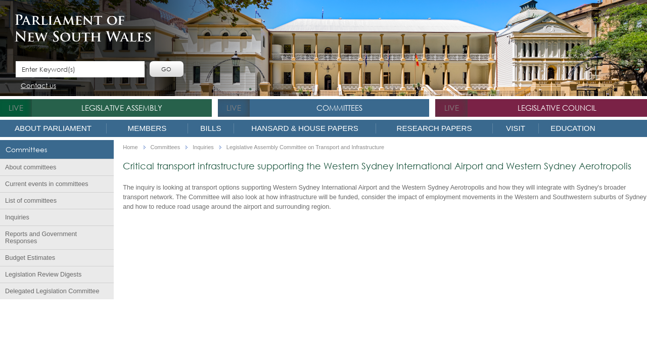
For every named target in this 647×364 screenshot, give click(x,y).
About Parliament (53, 128)
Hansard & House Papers (304, 128)
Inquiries (17, 217)
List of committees (31, 200)
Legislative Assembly (121, 108)
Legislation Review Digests (43, 274)
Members (147, 128)
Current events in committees (46, 184)
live (16, 108)
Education (572, 128)
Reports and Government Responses (41, 238)
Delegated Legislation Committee (52, 291)
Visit (515, 128)
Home (130, 147)
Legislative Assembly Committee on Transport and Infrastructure (305, 147)
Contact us (38, 86)
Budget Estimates (30, 257)
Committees (339, 108)
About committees (30, 167)
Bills (210, 128)
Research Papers (434, 128)
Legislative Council (557, 108)
